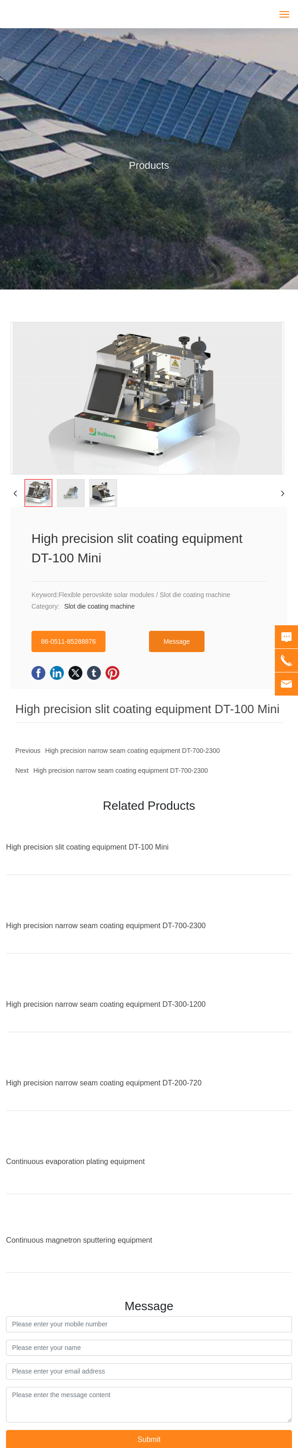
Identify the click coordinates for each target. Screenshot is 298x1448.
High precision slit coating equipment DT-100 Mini (87, 847)
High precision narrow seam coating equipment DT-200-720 (103, 1083)
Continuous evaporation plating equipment (75, 1161)
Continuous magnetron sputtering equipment (79, 1240)
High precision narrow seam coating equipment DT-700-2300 (120, 770)
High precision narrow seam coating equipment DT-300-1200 (105, 1004)
